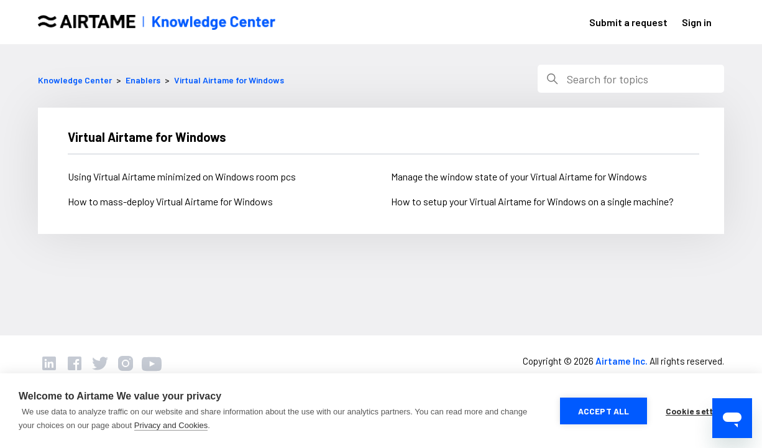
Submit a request (628, 22)
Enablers (143, 80)
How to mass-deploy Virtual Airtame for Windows (170, 201)
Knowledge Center (75, 80)
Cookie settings (698, 411)
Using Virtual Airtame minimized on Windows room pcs (182, 176)
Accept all (604, 411)
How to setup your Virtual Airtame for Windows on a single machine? (532, 201)
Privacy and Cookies (171, 425)
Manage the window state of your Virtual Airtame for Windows (519, 176)
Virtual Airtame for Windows (229, 80)
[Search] (631, 79)
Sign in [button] (697, 22)
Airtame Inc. (621, 360)
